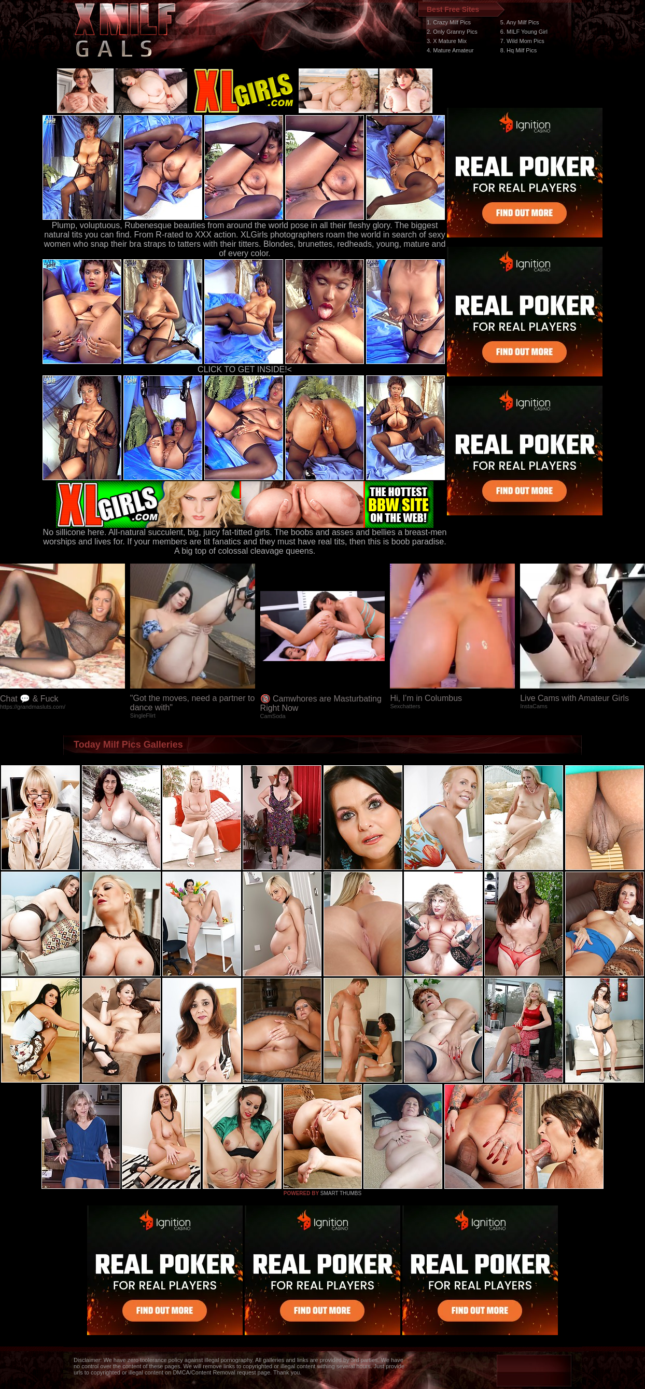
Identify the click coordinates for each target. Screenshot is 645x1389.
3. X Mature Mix (447, 41)
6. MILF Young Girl (524, 32)
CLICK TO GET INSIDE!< (245, 369)
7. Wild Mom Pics (522, 41)
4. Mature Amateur (450, 50)
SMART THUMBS (340, 1193)
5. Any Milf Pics (519, 22)
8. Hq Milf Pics (518, 50)
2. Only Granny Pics (452, 32)
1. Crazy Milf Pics (449, 22)
